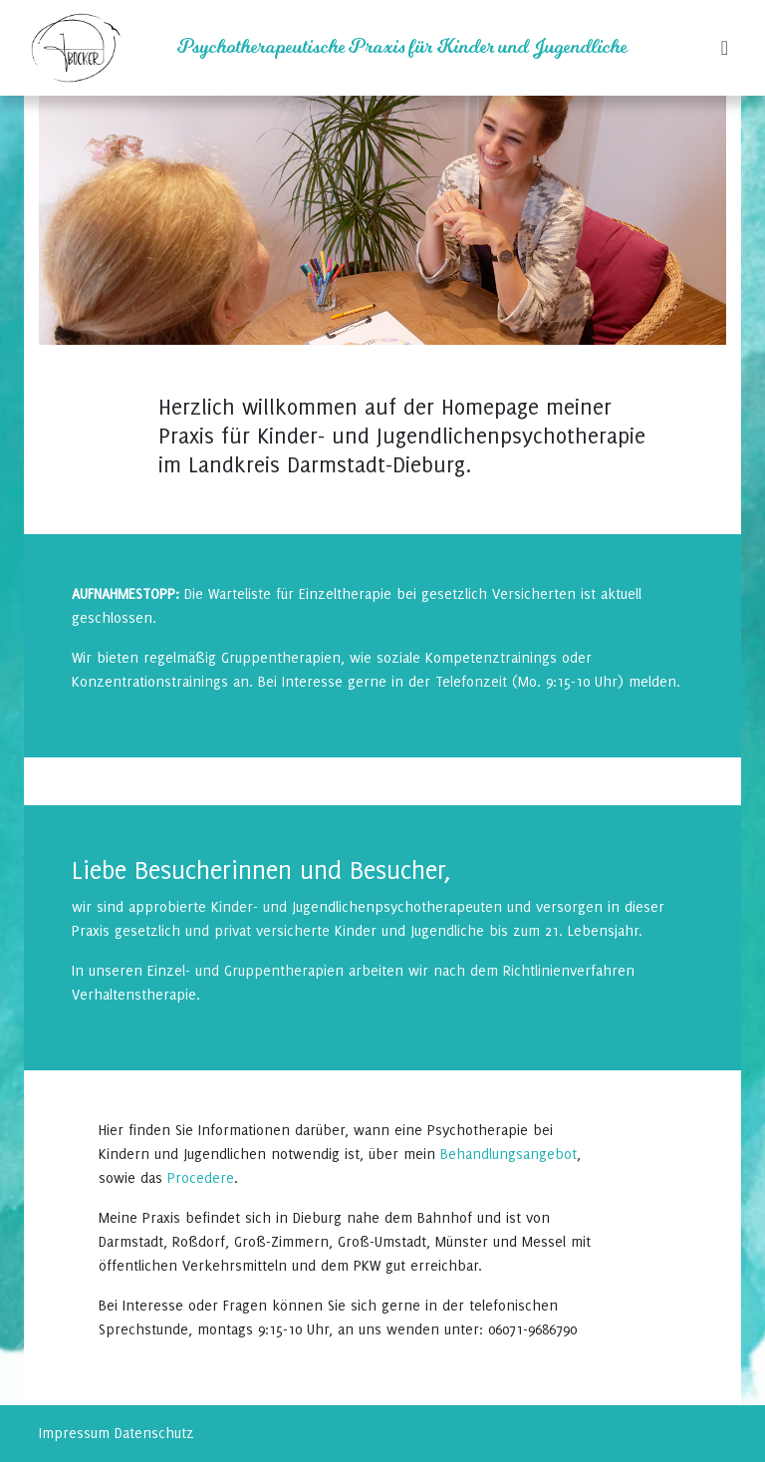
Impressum (74, 1432)
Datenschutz (154, 1432)
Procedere (200, 1177)
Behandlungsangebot (508, 1153)
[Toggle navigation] (724, 48)
